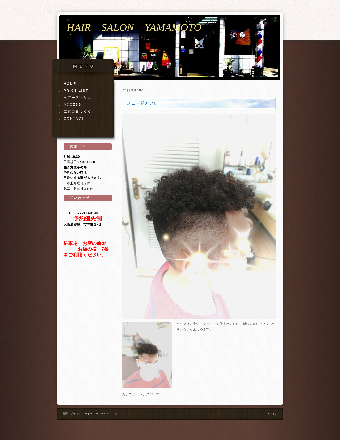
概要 (65, 413)
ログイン (272, 413)
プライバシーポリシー (84, 413)
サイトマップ (109, 413)
